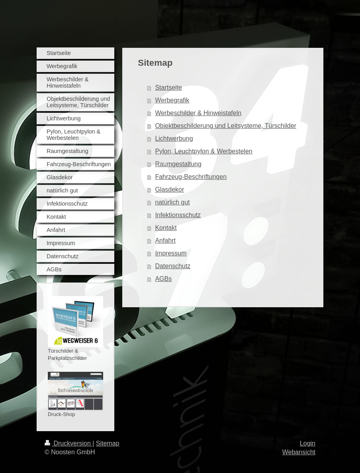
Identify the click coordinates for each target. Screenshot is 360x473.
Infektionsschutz (178, 215)
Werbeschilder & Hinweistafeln (198, 113)
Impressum (170, 253)
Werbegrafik (172, 100)
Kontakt (165, 227)
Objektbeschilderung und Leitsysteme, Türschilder (225, 125)
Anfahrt (165, 240)
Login (307, 443)
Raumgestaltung (178, 164)
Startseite (168, 87)
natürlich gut (172, 202)
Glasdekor (169, 189)
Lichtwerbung (174, 138)
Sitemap (107, 443)
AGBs (163, 278)
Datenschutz (172, 266)
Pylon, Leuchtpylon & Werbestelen (203, 151)
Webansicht (298, 452)
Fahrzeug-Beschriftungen (191, 176)
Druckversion (68, 443)
